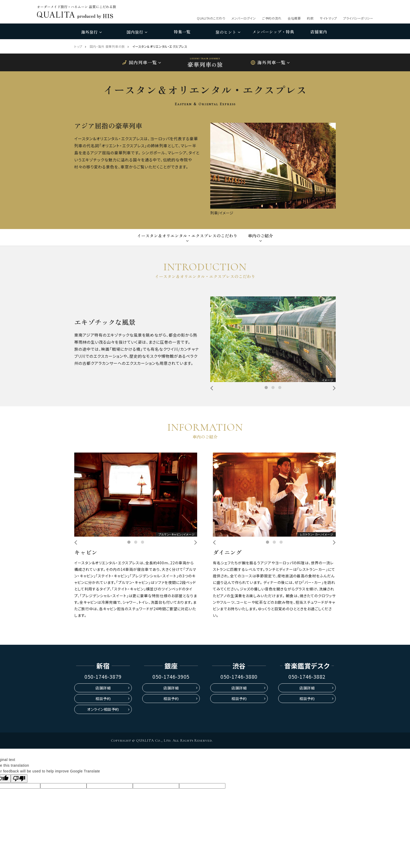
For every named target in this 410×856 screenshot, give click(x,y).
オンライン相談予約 (103, 709)
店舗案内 (318, 31)
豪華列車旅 (205, 64)
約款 (310, 18)
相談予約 (103, 698)
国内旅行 (137, 32)
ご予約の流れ (271, 18)
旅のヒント (227, 32)
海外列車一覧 (271, 62)
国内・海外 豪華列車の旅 (107, 46)
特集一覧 (182, 31)
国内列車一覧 (143, 62)
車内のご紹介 (260, 235)
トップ (78, 46)
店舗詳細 (103, 687)
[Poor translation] (19, 778)
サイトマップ (328, 18)
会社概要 (294, 18)
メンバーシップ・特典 (273, 31)
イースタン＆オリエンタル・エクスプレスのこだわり (187, 235)
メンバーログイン (243, 18)
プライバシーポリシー (358, 18)
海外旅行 (91, 32)
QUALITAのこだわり (211, 18)
